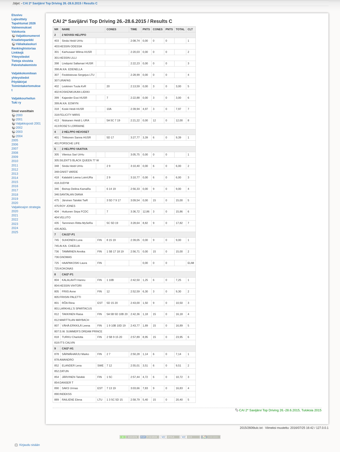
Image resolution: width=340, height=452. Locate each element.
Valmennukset (21, 27)
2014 (14, 178)
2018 (14, 194)
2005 (14, 140)
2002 (19, 127)
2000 (19, 115)
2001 (19, 119)
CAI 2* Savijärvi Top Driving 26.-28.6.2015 (269, 410)
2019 (14, 199)
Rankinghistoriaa (23, 48)
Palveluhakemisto (24, 65)
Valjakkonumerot (28, 36)
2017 (14, 190)
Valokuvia (18, 31)
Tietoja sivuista (22, 61)
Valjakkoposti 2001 (28, 123)
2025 (14, 232)
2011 (14, 165)
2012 (14, 169)
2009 (14, 157)
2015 (14, 182)
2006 (14, 144)
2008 (14, 152)
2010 (14, 161)
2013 (14, 173)
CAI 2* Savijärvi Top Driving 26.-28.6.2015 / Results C (60, 3)
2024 (14, 228)
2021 (14, 215)
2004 (19, 136)
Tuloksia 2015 (311, 410)
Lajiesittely (19, 19)
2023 (14, 224)
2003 (19, 132)
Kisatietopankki (22, 40)
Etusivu (16, 15)
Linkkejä (17, 52)
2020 (14, 203)
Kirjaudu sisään (29, 445)
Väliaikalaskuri (26, 44)
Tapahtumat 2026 (23, 23)
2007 (14, 148)
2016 (14, 186)
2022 (14, 219)
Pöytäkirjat (19, 82)
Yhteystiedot (20, 56)
